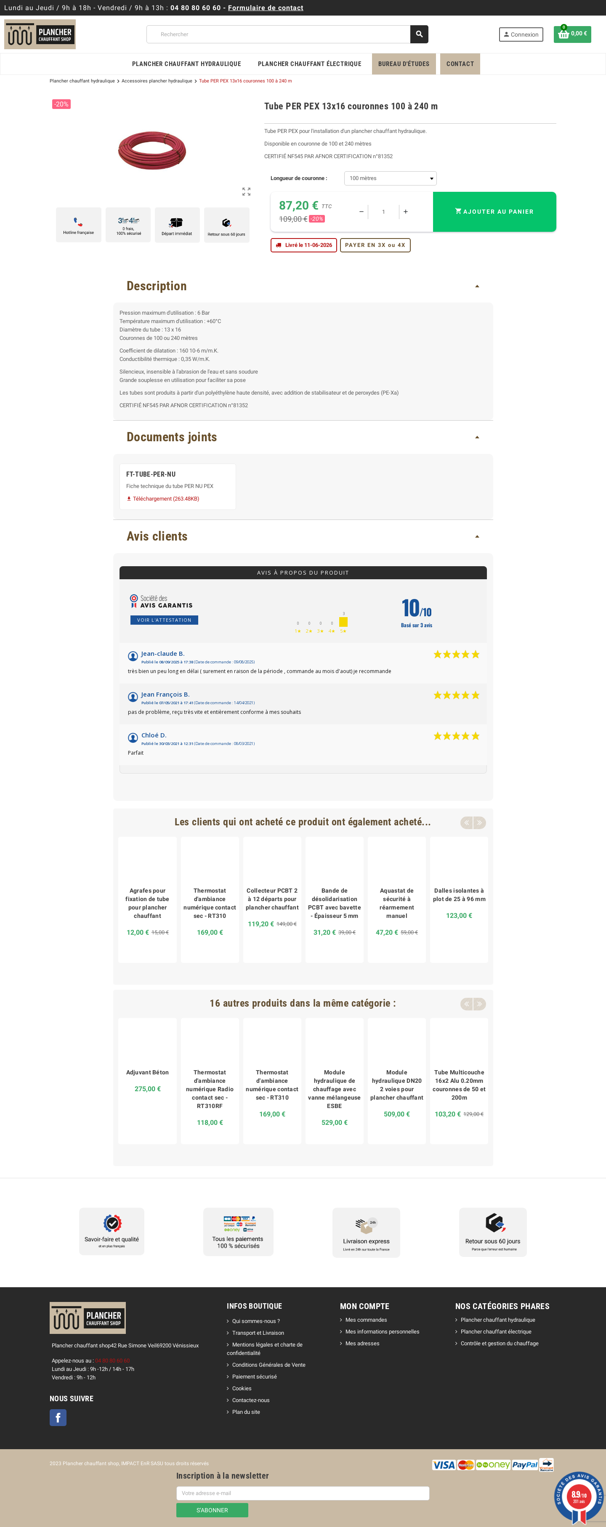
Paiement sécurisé (254, 1376)
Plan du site (246, 1412)
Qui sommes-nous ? (256, 1321)
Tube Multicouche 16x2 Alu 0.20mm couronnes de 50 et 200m (459, 1085)
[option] (147, 900)
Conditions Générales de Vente (269, 1365)
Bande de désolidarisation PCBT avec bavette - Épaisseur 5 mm (334, 903)
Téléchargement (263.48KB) (162, 499)
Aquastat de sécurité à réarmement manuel (397, 903)
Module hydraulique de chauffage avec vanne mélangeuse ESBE (334, 1089)
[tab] (303, 285)
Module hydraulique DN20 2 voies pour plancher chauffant (396, 1085)
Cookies (242, 1388)
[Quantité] (383, 212)
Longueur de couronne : (299, 178)
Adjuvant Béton (147, 1072)
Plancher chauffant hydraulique (498, 1320)
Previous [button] (466, 822)
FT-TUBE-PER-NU (151, 474)
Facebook (58, 1417)
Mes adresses (363, 1343)
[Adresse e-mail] (303, 1493)
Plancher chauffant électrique (496, 1331)
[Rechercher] (287, 34)
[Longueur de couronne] (390, 178)
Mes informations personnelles (383, 1331)
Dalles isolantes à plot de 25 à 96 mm (459, 894)
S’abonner (212, 1510)
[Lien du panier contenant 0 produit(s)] (572, 34)
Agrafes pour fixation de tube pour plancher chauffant (147, 903)
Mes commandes (366, 1320)
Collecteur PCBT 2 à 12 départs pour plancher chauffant (272, 899)
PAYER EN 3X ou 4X (375, 245)
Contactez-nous (251, 1400)
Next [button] (479, 822)
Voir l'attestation (164, 620)
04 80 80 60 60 (195, 8)
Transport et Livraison (258, 1333)
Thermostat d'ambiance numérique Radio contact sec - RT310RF (210, 1089)
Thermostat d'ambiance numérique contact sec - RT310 (209, 903)
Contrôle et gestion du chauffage (500, 1343)
